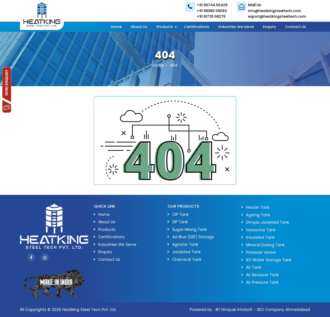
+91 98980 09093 (212, 10)
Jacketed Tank (186, 252)
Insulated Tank (260, 237)
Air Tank (253, 267)
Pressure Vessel (261, 252)
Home (116, 26)
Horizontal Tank (260, 230)
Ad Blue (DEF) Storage (193, 237)
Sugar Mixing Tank (189, 229)
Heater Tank (257, 207)
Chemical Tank (186, 259)
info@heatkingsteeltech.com (274, 10)
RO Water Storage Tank (268, 260)
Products (164, 26)
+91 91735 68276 (211, 16)
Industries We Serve (236, 26)
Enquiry (269, 26)
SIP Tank (180, 222)
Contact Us (295, 26)
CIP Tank (180, 214)
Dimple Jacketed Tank (267, 222)
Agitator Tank (185, 244)
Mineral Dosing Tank (265, 245)
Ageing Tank (258, 215)
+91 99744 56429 (212, 5)
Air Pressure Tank (262, 282)
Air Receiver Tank (262, 275)
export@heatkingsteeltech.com (277, 16)
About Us (139, 26)
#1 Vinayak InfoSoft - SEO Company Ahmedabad (262, 309)
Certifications (196, 26)
